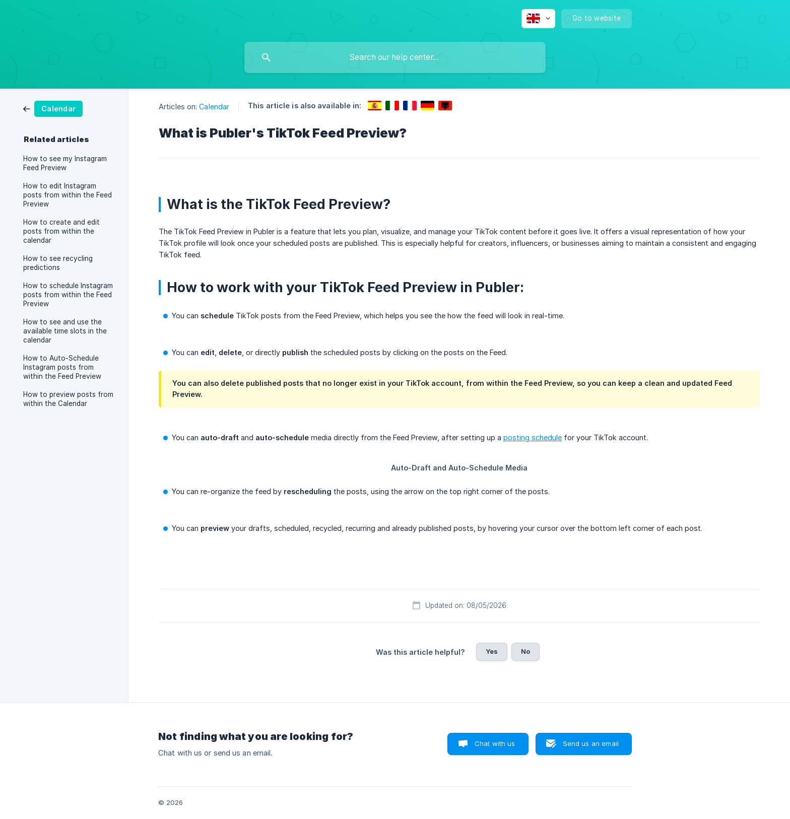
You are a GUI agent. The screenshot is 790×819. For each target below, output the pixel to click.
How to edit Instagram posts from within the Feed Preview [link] (67, 195)
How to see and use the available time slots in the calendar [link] (65, 331)
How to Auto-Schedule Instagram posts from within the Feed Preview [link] (62, 367)
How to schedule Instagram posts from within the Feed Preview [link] (68, 295)
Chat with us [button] (495, 743)
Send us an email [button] (591, 743)
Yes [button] (492, 651)
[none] (538, 18)
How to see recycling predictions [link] (58, 262)
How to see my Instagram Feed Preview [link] (65, 163)
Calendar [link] (214, 106)
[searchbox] (395, 57)
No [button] (525, 651)
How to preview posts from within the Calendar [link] (68, 398)
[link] (53, 108)
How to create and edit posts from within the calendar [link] (61, 231)
